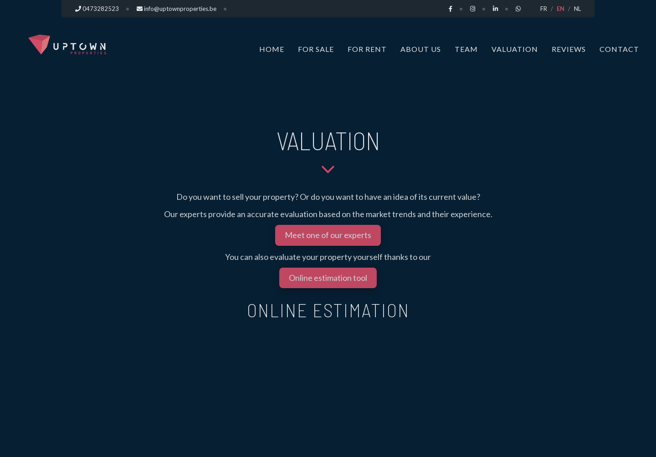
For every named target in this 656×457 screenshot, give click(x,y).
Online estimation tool (328, 278)
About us (420, 49)
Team (466, 49)
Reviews (569, 49)
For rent (367, 49)
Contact (619, 49)
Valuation (515, 49)
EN (560, 8)
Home (271, 49)
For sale (316, 49)
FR (543, 8)
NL (577, 8)
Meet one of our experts (328, 235)
